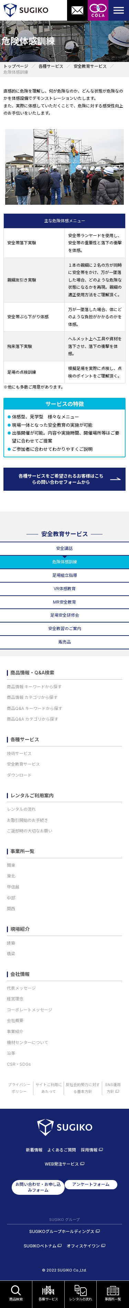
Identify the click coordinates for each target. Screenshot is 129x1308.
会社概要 (15, 1020)
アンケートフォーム (90, 1184)
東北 (11, 876)
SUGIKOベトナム (40, 1245)
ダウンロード (19, 775)
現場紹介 (20, 929)
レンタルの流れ (21, 809)
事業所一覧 (22, 851)
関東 (11, 865)
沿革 (11, 1053)
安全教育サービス (64, 534)
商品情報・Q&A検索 (32, 673)
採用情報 (89, 1149)
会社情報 (20, 974)
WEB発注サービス (62, 1164)
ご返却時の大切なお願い (29, 830)
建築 (11, 943)
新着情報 (34, 1149)
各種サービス (24, 739)
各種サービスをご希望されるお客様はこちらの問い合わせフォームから (61, 479)
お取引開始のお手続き (27, 820)
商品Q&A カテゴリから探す (32, 719)
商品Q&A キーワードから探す (34, 708)
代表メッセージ (21, 988)
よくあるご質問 (61, 1149)
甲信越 (13, 887)
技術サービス (19, 753)
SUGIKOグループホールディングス (61, 1231)
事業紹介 (15, 1031)
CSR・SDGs (19, 1064)
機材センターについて (27, 1042)
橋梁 (11, 953)
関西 (11, 908)
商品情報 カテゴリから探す (32, 697)
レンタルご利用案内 (32, 795)
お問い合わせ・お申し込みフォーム (38, 1187)
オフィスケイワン (83, 1245)
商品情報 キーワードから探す (34, 686)
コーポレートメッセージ (29, 1009)
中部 (11, 898)
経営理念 (15, 998)
